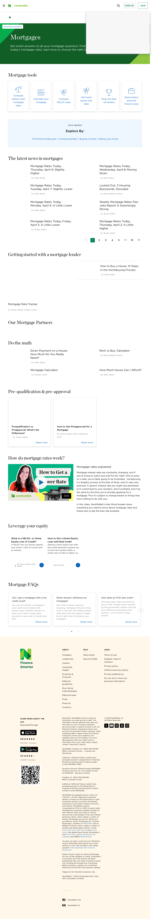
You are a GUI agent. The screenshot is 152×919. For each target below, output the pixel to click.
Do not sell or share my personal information (115, 679)
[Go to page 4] (112, 240)
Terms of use (110, 655)
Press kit (66, 703)
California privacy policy (116, 670)
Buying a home (88, 139)
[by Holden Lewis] (30, 310)
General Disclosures (84, 834)
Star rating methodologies (69, 689)
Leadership (67, 659)
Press (65, 699)
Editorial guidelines (67, 682)
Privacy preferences (114, 674)
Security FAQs (90, 659)
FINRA (85, 823)
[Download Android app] (29, 750)
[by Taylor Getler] (109, 214)
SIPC (90, 823)
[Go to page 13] (132, 240)
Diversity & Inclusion (67, 675)
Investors (66, 707)
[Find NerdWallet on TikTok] (127, 727)
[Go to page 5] (119, 240)
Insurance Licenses (82, 773)
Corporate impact (67, 668)
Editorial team (69, 695)
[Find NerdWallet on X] (106, 727)
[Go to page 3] (106, 240)
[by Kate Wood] (40, 178)
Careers (66, 663)
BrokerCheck (86, 837)
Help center (89, 655)
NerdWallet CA (71, 905)
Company (67, 655)
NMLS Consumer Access (72, 751)
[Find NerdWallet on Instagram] (117, 727)
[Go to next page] (138, 240)
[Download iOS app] (28, 733)
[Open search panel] (118, 6)
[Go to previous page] (86, 240)
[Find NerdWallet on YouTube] (111, 727)
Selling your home (108, 139)
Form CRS (66, 830)
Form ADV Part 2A (79, 830)
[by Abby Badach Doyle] (113, 194)
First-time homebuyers (44, 139)
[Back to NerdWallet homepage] (10, 17)
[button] (40, 482)
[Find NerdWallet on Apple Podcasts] (122, 727)
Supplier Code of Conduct (112, 660)
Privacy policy (111, 666)
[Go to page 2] (99, 240)
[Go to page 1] (92, 240)
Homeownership (68, 139)
